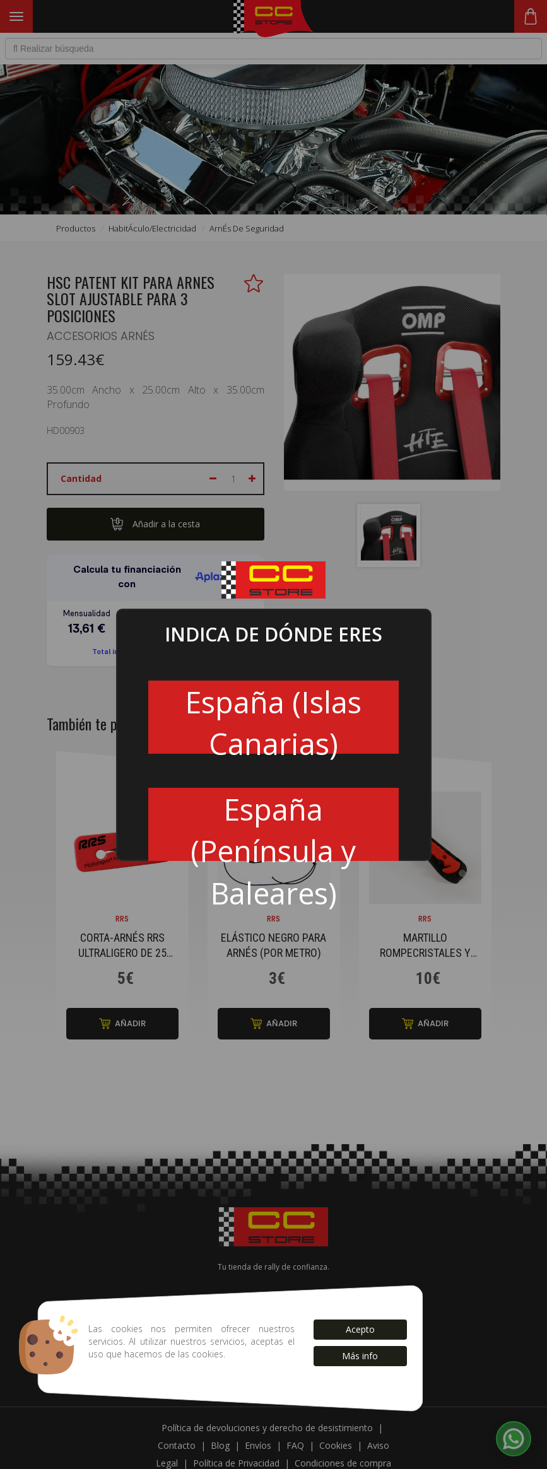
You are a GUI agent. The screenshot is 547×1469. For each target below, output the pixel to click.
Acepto (360, 1329)
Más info (360, 1356)
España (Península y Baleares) (273, 825)
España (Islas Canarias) (273, 718)
